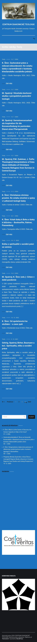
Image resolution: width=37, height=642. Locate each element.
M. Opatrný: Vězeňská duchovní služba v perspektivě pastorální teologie (16, 96)
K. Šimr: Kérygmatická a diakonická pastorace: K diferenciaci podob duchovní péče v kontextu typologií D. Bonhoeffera (18, 449)
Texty (3, 59)
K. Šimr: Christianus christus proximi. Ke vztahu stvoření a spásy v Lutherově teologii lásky (18, 198)
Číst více (9, 83)
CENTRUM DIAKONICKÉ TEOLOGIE (18, 24)
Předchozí (10, 402)
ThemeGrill (5, 639)
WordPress (19, 639)
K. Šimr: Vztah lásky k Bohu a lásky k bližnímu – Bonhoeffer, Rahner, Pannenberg (18, 222)
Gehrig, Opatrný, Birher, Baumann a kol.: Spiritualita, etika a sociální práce (18, 346)
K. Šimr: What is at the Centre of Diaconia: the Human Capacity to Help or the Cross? (17, 431)
